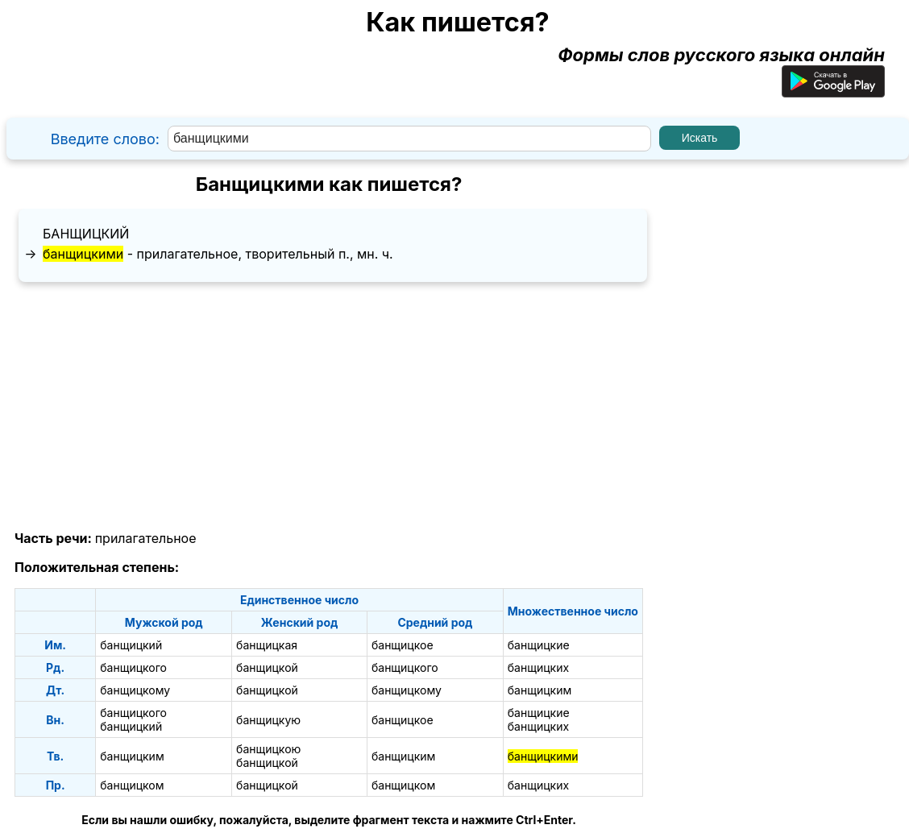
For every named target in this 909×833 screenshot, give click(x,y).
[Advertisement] (328, 407)
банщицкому (135, 690)
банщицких (538, 667)
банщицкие (539, 645)
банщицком (132, 785)
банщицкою (268, 749)
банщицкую (268, 720)
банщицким (539, 690)
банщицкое (402, 645)
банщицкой (267, 667)
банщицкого (133, 667)
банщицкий (86, 234)
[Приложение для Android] (833, 91)
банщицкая (266, 645)
